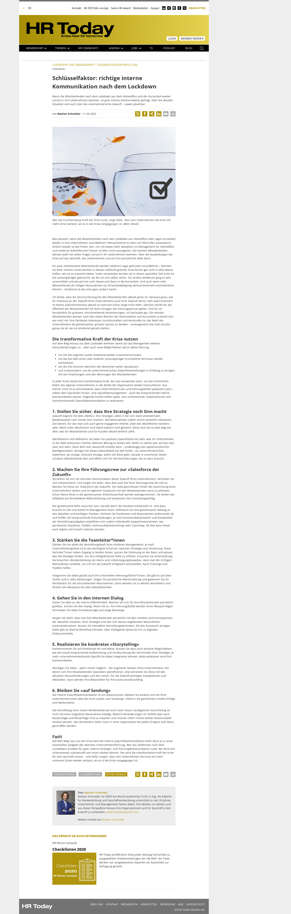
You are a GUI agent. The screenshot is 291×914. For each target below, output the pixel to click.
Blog (188, 48)
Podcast (169, 48)
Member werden (192, 38)
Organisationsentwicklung (117, 65)
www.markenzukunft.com (122, 812)
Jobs (136, 48)
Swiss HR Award (121, 8)
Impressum (167, 904)
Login (172, 38)
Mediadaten (140, 8)
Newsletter (197, 7)
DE (23, 8)
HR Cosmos (118, 774)
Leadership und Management (73, 65)
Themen (62, 48)
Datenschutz (195, 904)
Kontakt (76, 8)
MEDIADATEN (129, 904)
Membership (36, 48)
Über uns (96, 904)
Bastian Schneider (69, 113)
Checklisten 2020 (69, 849)
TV (151, 48)
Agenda (116, 48)
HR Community (88, 48)
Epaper (155, 8)
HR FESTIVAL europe (96, 8)
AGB (180, 904)
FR (29, 8)
